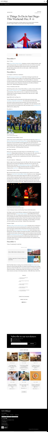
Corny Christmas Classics (21, 213)
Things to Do (7, 4)
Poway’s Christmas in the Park (15, 90)
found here (15, 168)
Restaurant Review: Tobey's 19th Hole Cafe (24, 281)
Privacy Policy (4, 416)
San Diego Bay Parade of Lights (16, 234)
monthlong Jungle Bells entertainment (15, 101)
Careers (7, 414)
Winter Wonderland (35, 265)
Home (2, 4)
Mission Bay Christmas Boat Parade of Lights (18, 225)
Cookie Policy (9, 416)
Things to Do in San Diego (24, 296)
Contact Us (16, 414)
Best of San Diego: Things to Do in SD (17, 338)
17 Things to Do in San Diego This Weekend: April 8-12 (23, 278)
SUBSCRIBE (32, 343)
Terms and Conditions (15, 416)
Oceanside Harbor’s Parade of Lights (22, 230)
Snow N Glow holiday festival (16, 63)
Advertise (3, 414)
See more (24, 391)
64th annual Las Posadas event (15, 77)
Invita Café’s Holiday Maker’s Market (19, 174)
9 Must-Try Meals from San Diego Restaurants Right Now (23, 287)
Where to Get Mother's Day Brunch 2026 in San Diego (23, 284)
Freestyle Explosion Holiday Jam (25, 165)
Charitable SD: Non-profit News (16, 341)
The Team (11, 414)
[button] (22, 302)
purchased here (37, 105)
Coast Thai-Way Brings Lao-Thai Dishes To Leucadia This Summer (24, 290)
